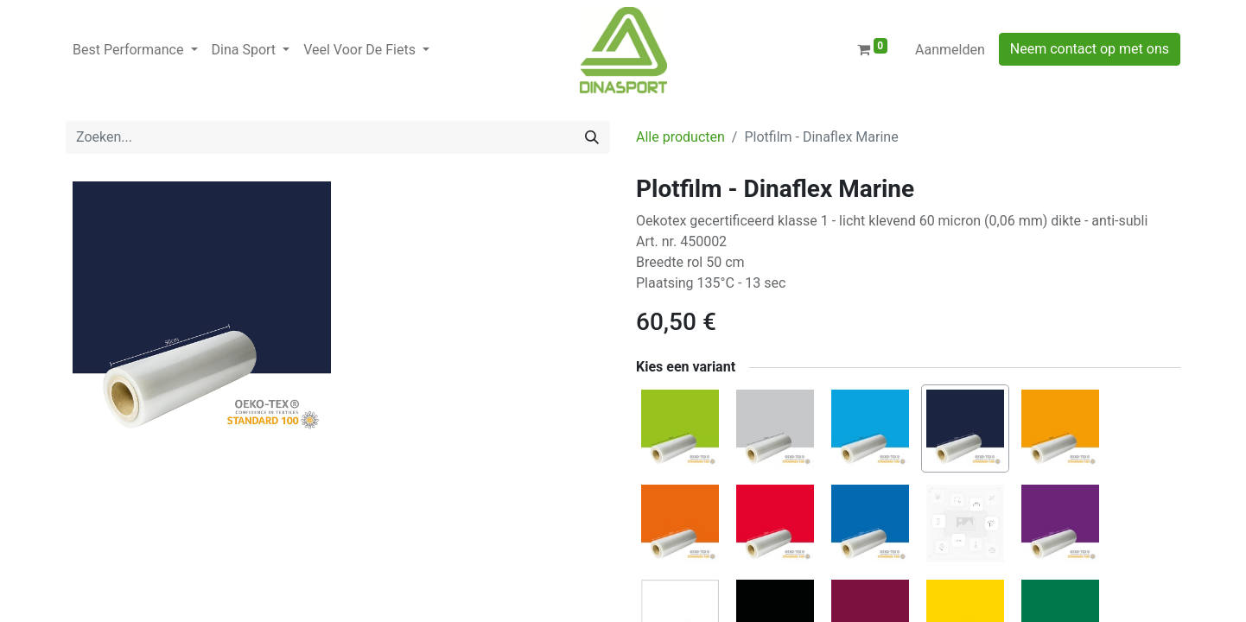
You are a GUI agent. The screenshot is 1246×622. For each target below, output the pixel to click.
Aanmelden (950, 49)
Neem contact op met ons (1089, 49)
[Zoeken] (592, 137)
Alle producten (680, 137)
